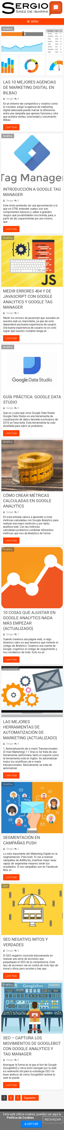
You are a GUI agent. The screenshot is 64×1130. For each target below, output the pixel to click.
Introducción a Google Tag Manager (32, 192)
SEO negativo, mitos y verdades (25, 942)
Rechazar (53, 1119)
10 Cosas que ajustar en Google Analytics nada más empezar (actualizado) (29, 620)
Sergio (9, 98)
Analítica (7, 28)
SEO (5, 886)
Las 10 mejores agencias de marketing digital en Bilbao (29, 87)
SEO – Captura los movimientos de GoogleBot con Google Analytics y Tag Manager (32, 1046)
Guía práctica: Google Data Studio (32, 399)
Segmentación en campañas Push (21, 840)
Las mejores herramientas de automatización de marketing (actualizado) (30, 729)
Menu (32, 21)
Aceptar (31, 1124)
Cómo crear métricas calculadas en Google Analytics (27, 501)
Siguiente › (30, 1097)
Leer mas (11, 127)
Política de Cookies (20, 1117)
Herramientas (10, 668)
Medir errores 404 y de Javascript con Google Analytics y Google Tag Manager (28, 299)
